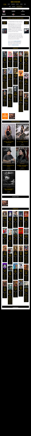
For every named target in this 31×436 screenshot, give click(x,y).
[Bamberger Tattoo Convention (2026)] (21, 248)
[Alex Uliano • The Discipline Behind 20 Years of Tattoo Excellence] (8, 179)
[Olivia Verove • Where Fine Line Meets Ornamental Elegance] (8, 132)
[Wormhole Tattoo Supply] (23, 10)
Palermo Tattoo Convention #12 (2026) (26, 81)
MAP (15, 65)
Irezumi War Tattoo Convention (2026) (26, 272)
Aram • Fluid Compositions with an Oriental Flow (22, 142)
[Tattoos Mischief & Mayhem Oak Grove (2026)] (26, 54)
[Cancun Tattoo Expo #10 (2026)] (26, 231)
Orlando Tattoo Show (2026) (15, 75)
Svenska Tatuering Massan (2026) (21, 288)
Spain (20, 274)
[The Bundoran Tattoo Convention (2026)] (10, 232)
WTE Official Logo (6, 319)
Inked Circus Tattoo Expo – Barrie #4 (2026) (15, 288)
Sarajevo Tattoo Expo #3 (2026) (10, 255)
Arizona (20, 64)
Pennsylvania (10, 223)
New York (4, 274)
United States (4, 222)
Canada (5, 257)
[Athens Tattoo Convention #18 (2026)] (26, 214)
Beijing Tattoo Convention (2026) (15, 271)
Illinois (9, 277)
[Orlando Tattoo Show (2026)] (15, 71)
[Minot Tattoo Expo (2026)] (4, 214)
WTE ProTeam (6, 316)
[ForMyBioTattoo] (13, 13)
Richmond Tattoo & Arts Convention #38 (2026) (20, 99)
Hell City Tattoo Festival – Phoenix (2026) (21, 60)
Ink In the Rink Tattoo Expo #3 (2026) (10, 219)
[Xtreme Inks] (23, 13)
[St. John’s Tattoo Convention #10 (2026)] (4, 248)
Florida (14, 79)
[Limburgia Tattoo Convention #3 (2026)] (15, 88)
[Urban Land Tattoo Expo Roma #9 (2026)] (10, 91)
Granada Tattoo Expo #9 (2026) (20, 270)
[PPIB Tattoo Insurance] (12, 113)
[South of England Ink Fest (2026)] (15, 54)
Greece (26, 223)
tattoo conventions (17, 41)
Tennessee (20, 239)
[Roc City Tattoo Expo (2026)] (4, 266)
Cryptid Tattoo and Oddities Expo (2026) (10, 292)
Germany (21, 257)
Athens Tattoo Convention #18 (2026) (26, 219)
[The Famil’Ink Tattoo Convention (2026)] (4, 283)
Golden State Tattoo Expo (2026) (21, 78)
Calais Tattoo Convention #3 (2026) (15, 253)
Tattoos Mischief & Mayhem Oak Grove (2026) (26, 60)
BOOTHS (21, 86)
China (4, 63)
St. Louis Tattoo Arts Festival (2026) (10, 273)
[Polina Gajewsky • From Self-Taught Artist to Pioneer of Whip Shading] (22, 155)
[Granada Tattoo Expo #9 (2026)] (21, 266)
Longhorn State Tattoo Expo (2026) (26, 100)
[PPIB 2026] (4, 10)
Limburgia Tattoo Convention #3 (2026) (15, 93)
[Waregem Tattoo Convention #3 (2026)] (4, 72)
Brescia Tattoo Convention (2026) (15, 219)
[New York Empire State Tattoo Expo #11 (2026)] (26, 285)
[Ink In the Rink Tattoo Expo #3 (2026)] (10, 214)
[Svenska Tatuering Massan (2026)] (21, 283)
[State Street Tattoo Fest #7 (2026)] (21, 231)
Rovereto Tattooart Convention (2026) (4, 236)
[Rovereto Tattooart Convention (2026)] (4, 231)
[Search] (2, 8)
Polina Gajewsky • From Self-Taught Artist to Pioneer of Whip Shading (22, 166)
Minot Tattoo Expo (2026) (4, 218)
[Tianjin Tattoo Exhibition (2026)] (4, 54)
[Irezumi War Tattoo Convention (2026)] (26, 267)
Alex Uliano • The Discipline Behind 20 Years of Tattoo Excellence (9, 189)
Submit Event (24, 355)
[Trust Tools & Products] (5, 113)
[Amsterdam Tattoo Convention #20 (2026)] (10, 71)
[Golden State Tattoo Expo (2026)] (21, 73)
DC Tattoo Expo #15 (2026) (5, 97)
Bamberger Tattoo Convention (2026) (20, 253)
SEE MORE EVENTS (15, 307)
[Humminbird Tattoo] (25, 310)
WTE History (6, 312)
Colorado (15, 239)
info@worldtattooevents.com (15, 355)
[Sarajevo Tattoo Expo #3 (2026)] (10, 251)
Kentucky (25, 64)
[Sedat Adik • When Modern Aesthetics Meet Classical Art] (8, 155)
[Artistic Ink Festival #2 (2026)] (10, 54)
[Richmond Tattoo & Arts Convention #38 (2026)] (21, 93)
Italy (26, 85)
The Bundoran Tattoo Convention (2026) (10, 238)
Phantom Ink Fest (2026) (15, 236)
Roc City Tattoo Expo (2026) (4, 270)
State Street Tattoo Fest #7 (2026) (20, 235)
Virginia (20, 103)
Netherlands (10, 80)
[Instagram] (13, 321)
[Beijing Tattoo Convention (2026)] (15, 266)
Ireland (10, 242)
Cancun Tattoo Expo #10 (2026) (26, 236)
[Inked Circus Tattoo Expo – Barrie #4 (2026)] (15, 283)
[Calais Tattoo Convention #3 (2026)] (15, 248)
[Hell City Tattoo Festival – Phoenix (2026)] (21, 54)
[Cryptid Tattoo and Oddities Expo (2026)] (10, 287)
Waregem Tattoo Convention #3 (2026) (4, 77)
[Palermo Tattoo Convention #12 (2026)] (26, 76)
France (9, 145)
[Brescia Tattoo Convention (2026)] (15, 214)
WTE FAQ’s (6, 315)
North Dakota (4, 221)
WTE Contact (6, 314)
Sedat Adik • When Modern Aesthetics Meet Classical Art (8, 166)
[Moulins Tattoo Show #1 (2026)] (21, 214)
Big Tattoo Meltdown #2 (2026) (26, 253)
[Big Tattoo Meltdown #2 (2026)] (26, 248)
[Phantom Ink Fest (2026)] (15, 231)
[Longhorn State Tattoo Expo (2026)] (26, 96)
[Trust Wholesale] (4, 13)
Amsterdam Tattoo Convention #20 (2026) (10, 76)
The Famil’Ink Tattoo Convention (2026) (4, 289)
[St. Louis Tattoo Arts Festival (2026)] (10, 268)
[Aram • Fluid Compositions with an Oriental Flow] (22, 132)
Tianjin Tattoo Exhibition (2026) (4, 59)
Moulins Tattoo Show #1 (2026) (20, 218)
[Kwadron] (13, 10)
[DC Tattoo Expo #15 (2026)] (4, 92)
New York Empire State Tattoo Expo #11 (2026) (26, 290)
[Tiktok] (17, 321)
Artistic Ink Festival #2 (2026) (10, 59)
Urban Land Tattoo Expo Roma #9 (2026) (10, 96)
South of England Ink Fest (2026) (15, 59)
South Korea (23, 145)
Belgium (5, 81)
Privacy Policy (21, 355)
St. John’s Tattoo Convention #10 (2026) (4, 253)
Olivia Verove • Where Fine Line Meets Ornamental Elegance (9, 142)
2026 (9, 42)
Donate (27, 355)
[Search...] (15, 8)
